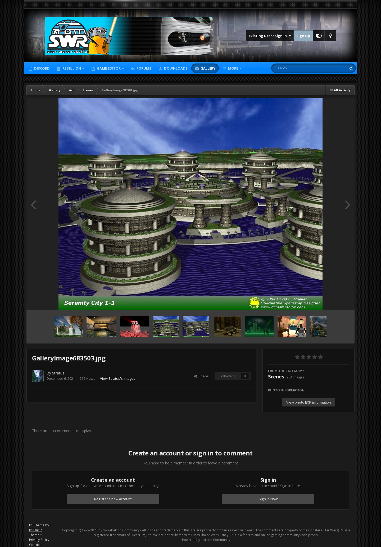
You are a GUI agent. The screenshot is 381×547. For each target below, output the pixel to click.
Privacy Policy (39, 539)
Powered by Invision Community (206, 539)
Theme (35, 535)
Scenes (276, 376)
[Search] (295, 68)
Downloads (175, 68)
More (233, 68)
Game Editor (108, 68)
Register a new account (113, 498)
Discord (41, 68)
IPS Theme (36, 525)
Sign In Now (268, 498)
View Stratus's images (117, 378)
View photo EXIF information (308, 402)
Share (201, 376)
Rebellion (72, 68)
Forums (143, 68)
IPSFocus (35, 530)
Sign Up (303, 35)
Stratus (58, 373)
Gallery (207, 68)
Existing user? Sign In (270, 35)
